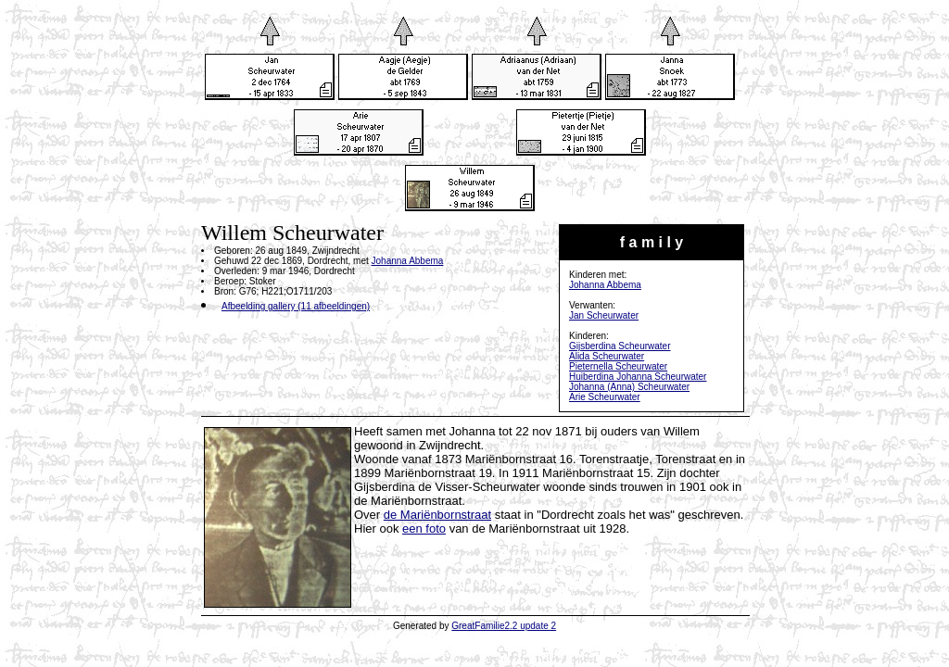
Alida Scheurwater (606, 356)
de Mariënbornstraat (437, 515)
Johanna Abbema (605, 285)
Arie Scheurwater (604, 397)
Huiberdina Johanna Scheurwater (637, 376)
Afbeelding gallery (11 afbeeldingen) (295, 306)
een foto (424, 528)
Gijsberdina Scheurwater (620, 346)
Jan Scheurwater (604, 315)
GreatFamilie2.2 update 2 (503, 626)
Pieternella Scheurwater (618, 366)
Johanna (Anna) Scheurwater (629, 387)
